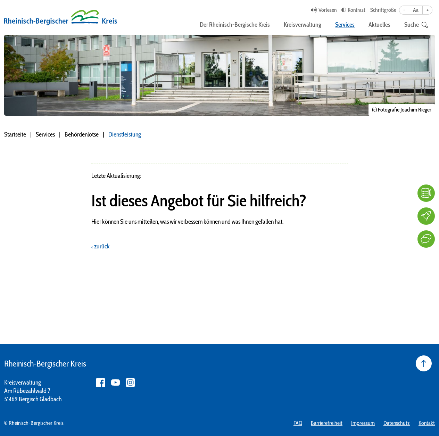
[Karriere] (426, 216)
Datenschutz (396, 423)
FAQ (297, 423)
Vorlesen (327, 10)
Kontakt (427, 423)
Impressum (363, 423)
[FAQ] (426, 193)
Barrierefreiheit (326, 423)
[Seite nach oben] (423, 363)
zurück (102, 246)
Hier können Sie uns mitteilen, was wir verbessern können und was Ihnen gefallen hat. (187, 221)
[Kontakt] (426, 239)
